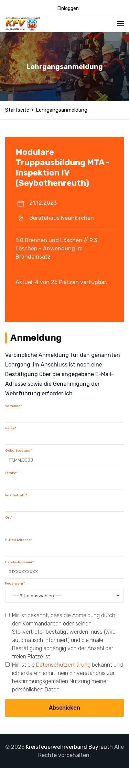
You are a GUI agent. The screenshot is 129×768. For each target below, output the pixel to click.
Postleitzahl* (16, 495)
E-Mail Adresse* (18, 540)
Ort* (8, 518)
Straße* (11, 473)
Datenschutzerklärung (63, 665)
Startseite (17, 110)
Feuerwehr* (15, 583)
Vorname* (13, 406)
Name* (10, 428)
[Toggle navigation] (120, 23)
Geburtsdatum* (18, 451)
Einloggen (68, 8)
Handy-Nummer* (19, 562)
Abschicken (64, 707)
